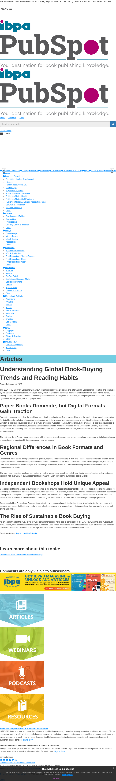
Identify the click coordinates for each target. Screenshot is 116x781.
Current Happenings (33, 555)
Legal (85, 170)
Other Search (5, 130)
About (2, 117)
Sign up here (59, 751)
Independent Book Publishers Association (17, 763)
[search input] (55, 124)
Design (24, 170)
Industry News (96, 170)
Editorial (33, 170)
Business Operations (13, 176)
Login (22, 117)
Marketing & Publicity (71, 170)
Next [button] (112, 170)
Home (6, 173)
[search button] (113, 124)
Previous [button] (4, 170)
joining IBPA (28, 740)
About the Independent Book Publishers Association (24, 728)
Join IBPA (12, 117)
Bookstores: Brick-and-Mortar (12, 555)
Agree (56, 778)
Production (43, 170)
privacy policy (67, 775)
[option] (24, 170)
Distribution (55, 170)
